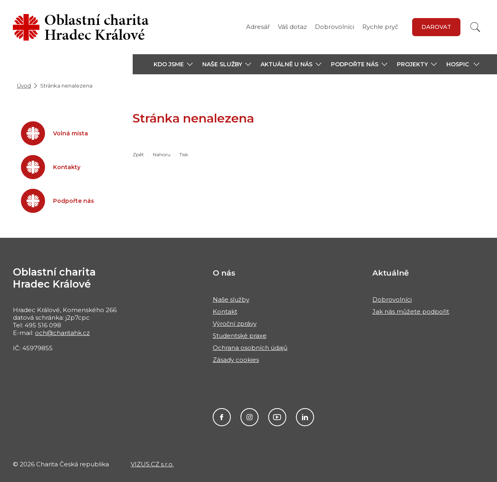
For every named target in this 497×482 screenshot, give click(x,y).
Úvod (24, 85)
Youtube (277, 417)
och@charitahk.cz (62, 333)
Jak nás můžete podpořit (410, 311)
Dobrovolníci (334, 27)
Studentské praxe (240, 335)
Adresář (258, 27)
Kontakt (225, 311)
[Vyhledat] (475, 27)
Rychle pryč (380, 27)
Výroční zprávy (235, 323)
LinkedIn (305, 417)
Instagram (249, 417)
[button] (173, 64)
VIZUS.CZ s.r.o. (152, 464)
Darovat (436, 27)
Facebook (222, 417)
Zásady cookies (236, 360)
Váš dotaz (292, 27)
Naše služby (231, 299)
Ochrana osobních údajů (250, 347)
